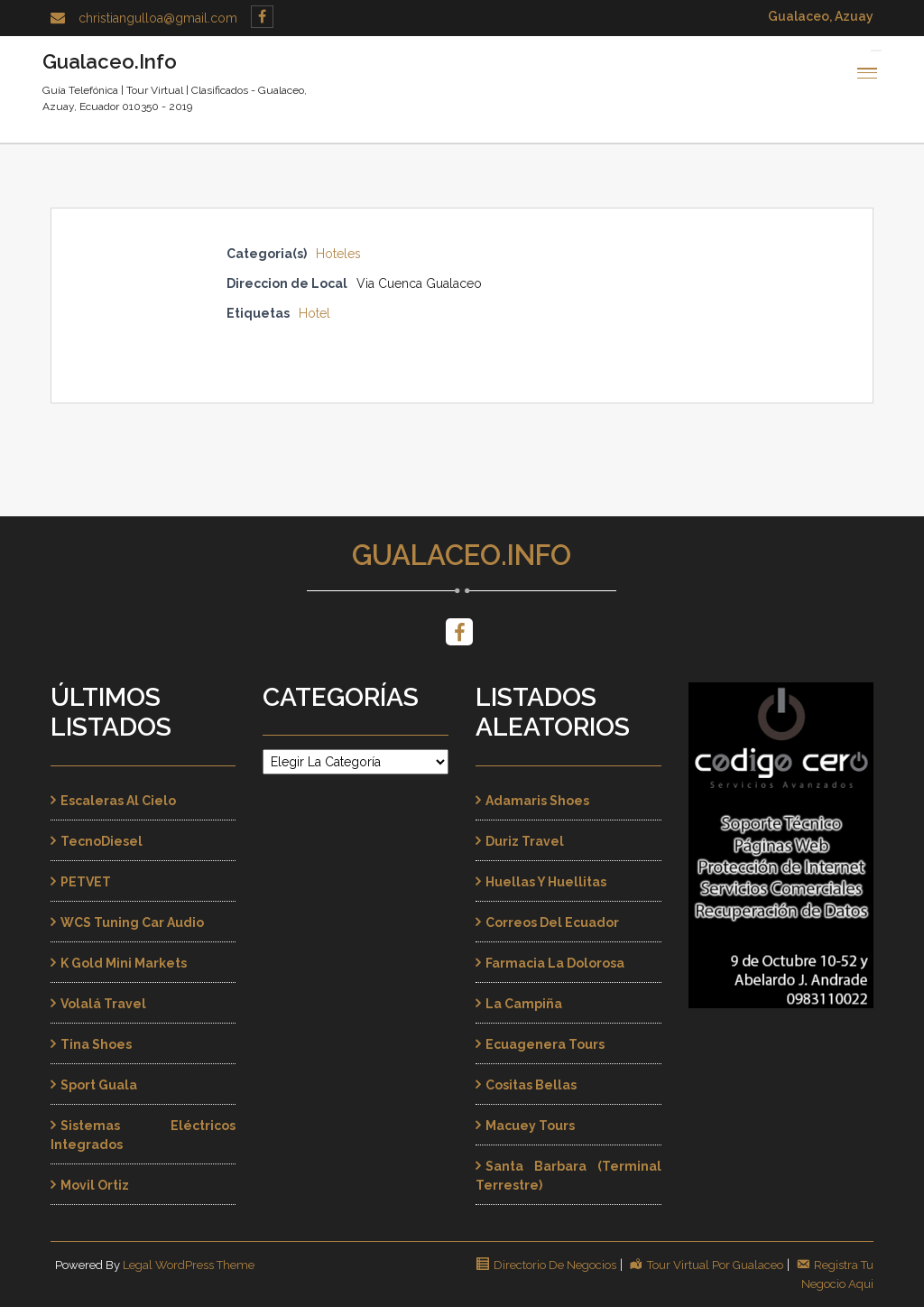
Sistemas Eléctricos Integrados (143, 1135)
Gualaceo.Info (461, 555)
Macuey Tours (530, 1125)
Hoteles (338, 253)
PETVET (85, 882)
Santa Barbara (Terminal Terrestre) (568, 1175)
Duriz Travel (524, 841)
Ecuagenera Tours (545, 1044)
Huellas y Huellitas (545, 882)
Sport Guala (98, 1085)
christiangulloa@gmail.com (158, 18)
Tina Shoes (96, 1044)
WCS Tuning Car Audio (132, 922)
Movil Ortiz (94, 1185)
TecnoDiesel (101, 841)
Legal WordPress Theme (188, 1265)
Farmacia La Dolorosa (554, 963)
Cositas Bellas (531, 1085)
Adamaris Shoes (537, 800)
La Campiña (523, 1003)
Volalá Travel (103, 1003)
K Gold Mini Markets (123, 963)
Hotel (314, 313)
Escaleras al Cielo (118, 800)
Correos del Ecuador (552, 922)
